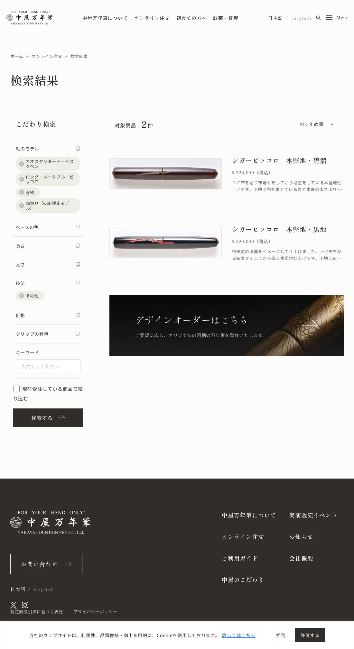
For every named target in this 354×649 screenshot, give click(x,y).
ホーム (16, 56)
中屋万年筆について (105, 17)
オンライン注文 (152, 17)
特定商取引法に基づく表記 (36, 611)
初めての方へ (191, 17)
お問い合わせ (39, 564)
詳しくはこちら (238, 635)
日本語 (275, 17)
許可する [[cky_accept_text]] (310, 635)
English (301, 17)
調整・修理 (225, 17)
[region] (177, 635)
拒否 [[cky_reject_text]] (280, 635)
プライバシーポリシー (95, 611)
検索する (48, 418)
